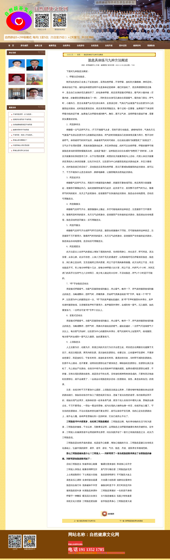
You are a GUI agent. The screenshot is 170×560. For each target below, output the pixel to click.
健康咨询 (137, 45)
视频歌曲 (151, 45)
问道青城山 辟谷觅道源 (21, 145)
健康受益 (52, 45)
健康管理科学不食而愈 (21, 130)
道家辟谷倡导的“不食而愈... (22, 119)
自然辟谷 (80, 45)
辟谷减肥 (24, 45)
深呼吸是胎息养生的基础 (134, 521)
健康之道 (38, 45)
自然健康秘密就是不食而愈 (22, 125)
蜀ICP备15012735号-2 (86, 553)
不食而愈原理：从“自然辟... (22, 114)
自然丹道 (108, 45)
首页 (78, 55)
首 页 (11, 45)
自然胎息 (94, 45)
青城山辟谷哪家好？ (20, 140)
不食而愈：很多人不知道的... (23, 135)
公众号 (15, 542)
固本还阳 (123, 45)
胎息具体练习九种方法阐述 (93, 55)
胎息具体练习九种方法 (87, 521)
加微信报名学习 (29, 542)
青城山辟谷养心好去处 (21, 150)
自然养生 (66, 45)
